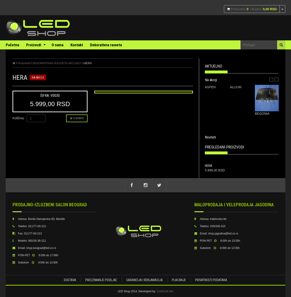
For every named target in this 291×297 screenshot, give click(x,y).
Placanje (179, 280)
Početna (12, 45)
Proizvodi (33, 45)
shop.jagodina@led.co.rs (223, 233)
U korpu (77, 118)
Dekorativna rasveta (106, 45)
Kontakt (76, 45)
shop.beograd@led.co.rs (41, 248)
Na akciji (211, 80)
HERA (208, 166)
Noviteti (210, 137)
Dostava (70, 280)
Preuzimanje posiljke (101, 280)
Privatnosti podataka (211, 280)
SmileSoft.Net (165, 291)
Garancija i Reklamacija (144, 280)
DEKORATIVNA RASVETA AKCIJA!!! (57, 63)
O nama (57, 45)
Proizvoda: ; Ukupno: (253, 9)
